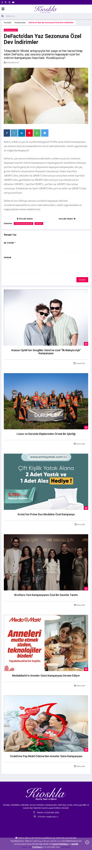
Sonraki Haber (67, 218)
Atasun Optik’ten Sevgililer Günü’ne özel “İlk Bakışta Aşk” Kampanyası (46, 352)
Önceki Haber (25, 218)
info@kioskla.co (52, 816)
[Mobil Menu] (3, 9)
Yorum (7, 257)
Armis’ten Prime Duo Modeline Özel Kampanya (46, 514)
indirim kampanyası (23, 223)
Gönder (82, 279)
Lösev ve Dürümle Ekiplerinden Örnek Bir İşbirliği (46, 433)
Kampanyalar (20, 22)
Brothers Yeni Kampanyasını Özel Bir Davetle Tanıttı (46, 595)
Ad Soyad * (10, 243)
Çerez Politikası (60, 844)
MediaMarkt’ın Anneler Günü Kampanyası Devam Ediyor (46, 675)
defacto (39, 223)
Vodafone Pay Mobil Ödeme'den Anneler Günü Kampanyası (46, 756)
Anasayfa (7, 22)
